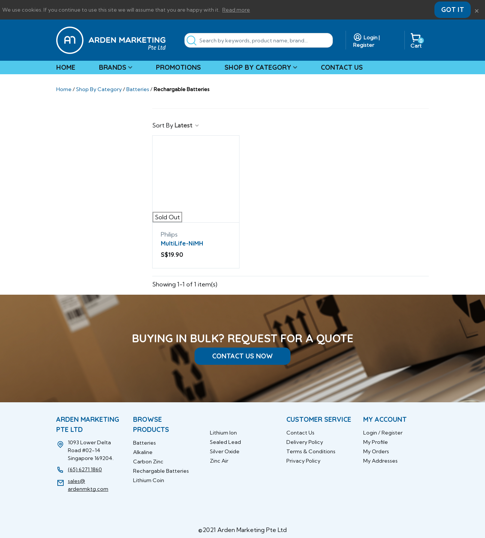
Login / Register (383, 432)
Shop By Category (258, 67)
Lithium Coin (148, 480)
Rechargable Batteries (161, 471)
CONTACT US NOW (242, 356)
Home (65, 67)
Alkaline (143, 452)
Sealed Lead (225, 442)
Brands (112, 67)
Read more (236, 9)
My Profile (375, 442)
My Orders (376, 451)
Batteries (144, 442)
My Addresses (380, 460)
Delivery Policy (304, 442)
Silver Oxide (225, 451)
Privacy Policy (303, 460)
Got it (452, 9)
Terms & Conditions (310, 451)
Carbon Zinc (148, 461)
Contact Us (342, 67)
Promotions (178, 67)
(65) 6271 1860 (85, 469)
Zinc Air (219, 460)
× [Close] (477, 9)
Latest (187, 125)
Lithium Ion (223, 432)
